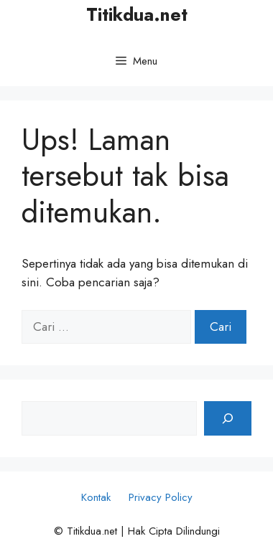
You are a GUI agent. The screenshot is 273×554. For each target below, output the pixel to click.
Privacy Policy (161, 497)
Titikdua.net (137, 14)
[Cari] (227, 418)
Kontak (96, 497)
